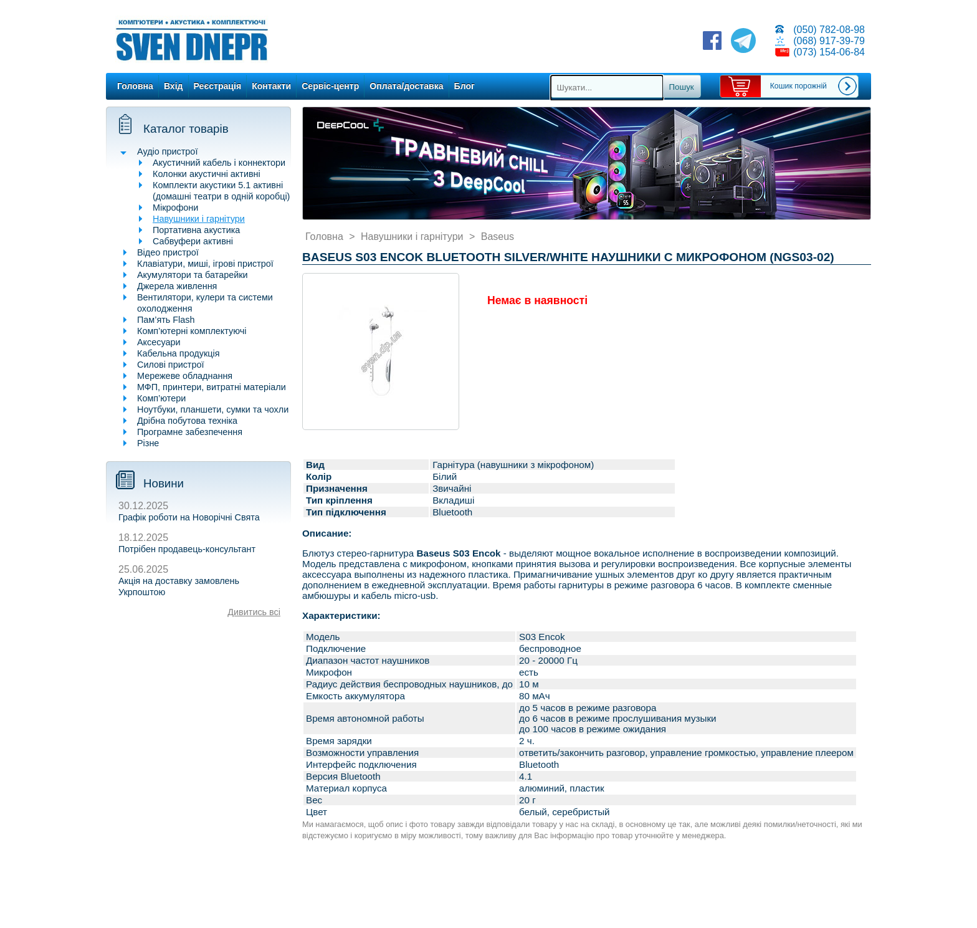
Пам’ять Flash (166, 320)
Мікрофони (175, 208)
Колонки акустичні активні (206, 174)
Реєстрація (218, 86)
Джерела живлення (177, 286)
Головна (135, 86)
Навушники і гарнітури (199, 219)
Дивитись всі (253, 612)
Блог (464, 86)
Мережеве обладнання (184, 376)
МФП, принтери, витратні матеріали (211, 387)
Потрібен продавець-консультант (186, 549)
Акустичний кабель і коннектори (219, 163)
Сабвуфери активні (193, 241)
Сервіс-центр (330, 86)
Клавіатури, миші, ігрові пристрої (205, 264)
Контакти (271, 86)
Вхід (173, 86)
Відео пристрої (168, 252)
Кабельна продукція (178, 353)
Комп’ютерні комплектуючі (191, 331)
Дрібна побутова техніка (187, 421)
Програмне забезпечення (189, 432)
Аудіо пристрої (167, 151)
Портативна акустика (196, 230)
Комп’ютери (161, 398)
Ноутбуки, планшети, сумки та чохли (212, 409)
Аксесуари (159, 342)
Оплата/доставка (406, 86)
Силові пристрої (170, 365)
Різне (148, 443)
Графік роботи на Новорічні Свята (189, 517)
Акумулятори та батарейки (192, 275)
